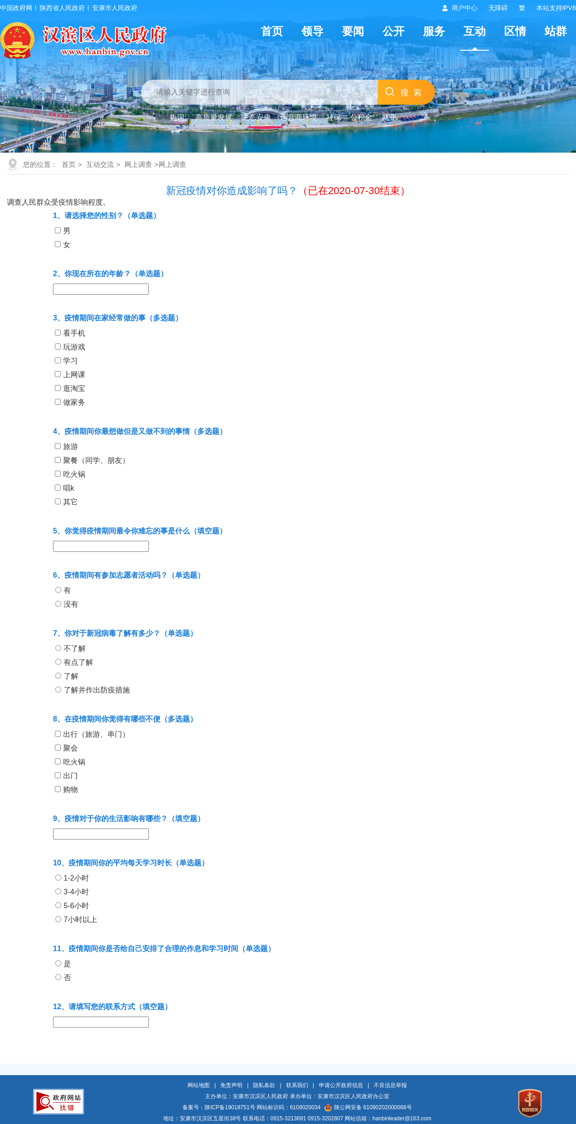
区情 (515, 31)
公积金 (361, 117)
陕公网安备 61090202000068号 (368, 1107)
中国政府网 (16, 8)
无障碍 (498, 8)
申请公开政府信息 (341, 1085)
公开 (393, 31)
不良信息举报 (390, 1085)
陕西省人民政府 (62, 8)
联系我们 (297, 1085)
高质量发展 (213, 117)
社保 (333, 117)
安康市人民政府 (114, 8)
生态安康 (256, 117)
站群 (556, 31)
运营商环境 (298, 117)
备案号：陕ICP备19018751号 (218, 1107)
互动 (475, 31)
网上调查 (138, 164)
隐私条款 (264, 1085)
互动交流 (100, 164)
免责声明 (231, 1085)
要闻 (353, 31)
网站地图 (199, 1085)
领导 (312, 31)
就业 (389, 117)
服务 (434, 31)
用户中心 (464, 8)
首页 (272, 31)
